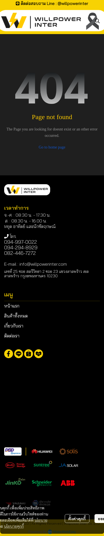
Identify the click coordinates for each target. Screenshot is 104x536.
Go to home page (52, 147)
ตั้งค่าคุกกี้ (77, 518)
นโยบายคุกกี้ (14, 526)
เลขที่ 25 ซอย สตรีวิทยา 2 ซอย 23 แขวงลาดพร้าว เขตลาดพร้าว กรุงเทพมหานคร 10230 (46, 273)
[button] (97, 21)
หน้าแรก (11, 306)
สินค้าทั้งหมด (16, 316)
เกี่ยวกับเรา (13, 326)
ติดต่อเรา (11, 335)
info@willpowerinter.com (43, 264)
